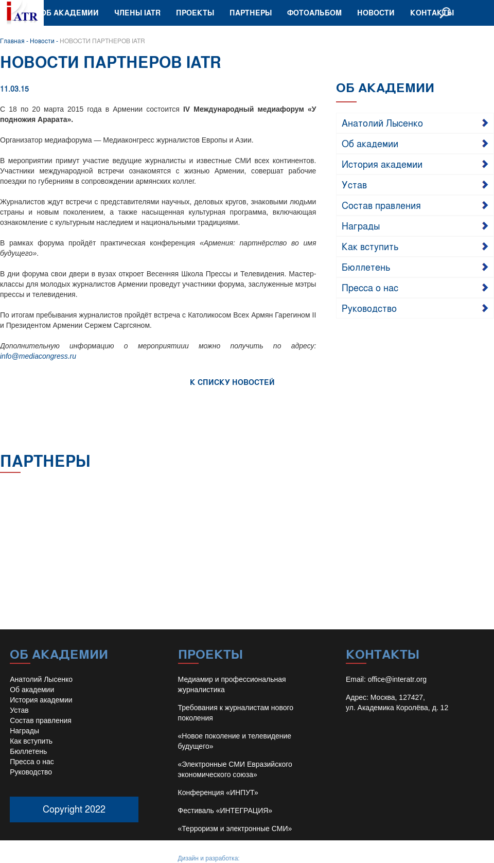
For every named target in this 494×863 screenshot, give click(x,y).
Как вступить (370, 246)
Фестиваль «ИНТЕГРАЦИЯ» (225, 810)
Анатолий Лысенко (382, 122)
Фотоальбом (314, 12)
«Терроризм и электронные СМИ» (235, 828)
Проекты (195, 12)
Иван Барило (260, 858)
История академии (382, 163)
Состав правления (381, 205)
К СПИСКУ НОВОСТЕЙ (232, 382)
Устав (354, 184)
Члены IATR (137, 12)
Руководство (369, 307)
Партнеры (251, 12)
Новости (376, 12)
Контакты (432, 12)
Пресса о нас (370, 287)
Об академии (70, 12)
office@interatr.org (397, 679)
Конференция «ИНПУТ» (218, 792)
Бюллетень (366, 266)
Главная (12, 40)
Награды (361, 225)
